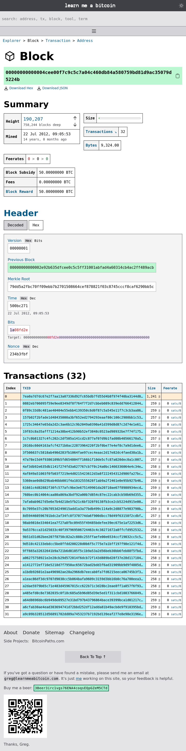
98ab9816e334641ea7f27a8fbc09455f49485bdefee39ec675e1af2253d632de (86, 523)
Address (85, 40)
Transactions (99, 131)
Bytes (91, 145)
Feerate (170, 388)
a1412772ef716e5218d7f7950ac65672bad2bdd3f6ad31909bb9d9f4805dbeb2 (86, 565)
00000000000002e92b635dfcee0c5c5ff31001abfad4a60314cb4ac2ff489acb (82, 267)
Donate (31, 632)
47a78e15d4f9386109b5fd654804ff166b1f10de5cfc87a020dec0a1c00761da (86, 459)
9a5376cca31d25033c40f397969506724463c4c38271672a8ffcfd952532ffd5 (86, 530)
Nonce (14, 346)
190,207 (33, 119)
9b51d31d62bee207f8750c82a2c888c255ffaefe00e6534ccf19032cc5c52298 (86, 537)
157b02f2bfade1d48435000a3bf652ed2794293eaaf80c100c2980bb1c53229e (86, 417)
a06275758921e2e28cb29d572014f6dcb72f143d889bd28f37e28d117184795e (86, 558)
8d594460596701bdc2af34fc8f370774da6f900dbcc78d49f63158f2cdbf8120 (86, 516)
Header (21, 213)
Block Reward (19, 191)
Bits (38, 241)
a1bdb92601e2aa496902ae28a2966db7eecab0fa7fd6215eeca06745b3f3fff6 (86, 572)
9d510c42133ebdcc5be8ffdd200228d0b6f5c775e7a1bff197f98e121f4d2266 (86, 544)
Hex (36, 225)
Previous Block (21, 260)
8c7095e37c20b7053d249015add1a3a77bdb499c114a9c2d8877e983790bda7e (86, 509)
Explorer (12, 40)
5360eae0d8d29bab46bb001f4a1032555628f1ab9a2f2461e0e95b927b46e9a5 (86, 480)
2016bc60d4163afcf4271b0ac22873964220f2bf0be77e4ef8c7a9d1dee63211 (86, 445)
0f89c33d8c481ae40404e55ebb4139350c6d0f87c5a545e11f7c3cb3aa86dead (86, 410)
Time (12, 298)
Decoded (15, 225)
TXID (27, 388)
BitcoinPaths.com (48, 641)
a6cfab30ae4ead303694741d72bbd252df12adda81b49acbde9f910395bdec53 (86, 607)
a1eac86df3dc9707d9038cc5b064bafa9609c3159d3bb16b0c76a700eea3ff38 (86, 579)
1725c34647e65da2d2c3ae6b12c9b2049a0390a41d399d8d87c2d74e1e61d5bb (86, 424)
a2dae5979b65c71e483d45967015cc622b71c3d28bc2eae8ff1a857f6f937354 (86, 586)
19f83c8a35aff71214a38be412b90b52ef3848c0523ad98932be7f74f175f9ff (86, 431)
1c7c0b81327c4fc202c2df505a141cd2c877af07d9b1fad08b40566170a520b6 (86, 438)
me (79, 678)
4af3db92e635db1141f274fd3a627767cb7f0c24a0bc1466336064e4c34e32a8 (86, 466)
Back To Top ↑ (93, 657)
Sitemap (54, 632)
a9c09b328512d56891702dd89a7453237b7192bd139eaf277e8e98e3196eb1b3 (86, 614)
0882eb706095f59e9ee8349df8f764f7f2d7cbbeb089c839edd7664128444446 (86, 403)
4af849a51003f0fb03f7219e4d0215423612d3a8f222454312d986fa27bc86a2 (86, 473)
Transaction (58, 40)
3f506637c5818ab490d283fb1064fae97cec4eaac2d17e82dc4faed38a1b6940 (86, 452)
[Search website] (93, 18)
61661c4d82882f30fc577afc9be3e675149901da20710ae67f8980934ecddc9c (86, 488)
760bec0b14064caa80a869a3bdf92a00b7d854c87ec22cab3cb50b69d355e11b (86, 495)
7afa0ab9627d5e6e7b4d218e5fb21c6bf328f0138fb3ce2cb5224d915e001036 (86, 502)
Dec (33, 298)
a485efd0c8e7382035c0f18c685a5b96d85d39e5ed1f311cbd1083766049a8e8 (86, 593)
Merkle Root (19, 279)
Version (14, 240)
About (11, 632)
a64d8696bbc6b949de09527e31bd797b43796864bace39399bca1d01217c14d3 (86, 600)
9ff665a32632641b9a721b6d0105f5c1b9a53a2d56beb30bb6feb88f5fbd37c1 (86, 551)
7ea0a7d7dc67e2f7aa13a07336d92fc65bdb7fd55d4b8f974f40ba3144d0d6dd (86, 396)
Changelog (82, 632)
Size (152, 388)
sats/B (176, 403)
